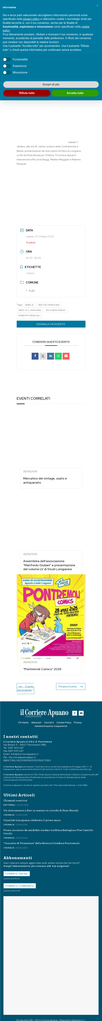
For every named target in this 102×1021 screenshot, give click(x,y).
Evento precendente (33, 686)
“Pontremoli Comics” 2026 (42, 669)
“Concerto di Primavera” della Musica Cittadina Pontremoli (41, 839)
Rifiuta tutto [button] (27, 93)
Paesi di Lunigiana (30, 310)
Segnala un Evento (50, 324)
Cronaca (8, 810)
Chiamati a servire (15, 796)
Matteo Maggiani (49, 305)
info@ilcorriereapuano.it (25, 750)
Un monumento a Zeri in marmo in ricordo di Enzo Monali (41, 806)
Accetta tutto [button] (75, 93)
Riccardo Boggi (56, 310)
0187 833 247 (16, 743)
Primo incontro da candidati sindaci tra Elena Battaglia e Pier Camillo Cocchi (48, 827)
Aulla (30, 291)
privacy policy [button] (31, 18)
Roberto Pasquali (30, 315)
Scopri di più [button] (51, 84)
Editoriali (9, 800)
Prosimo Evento (71, 686)
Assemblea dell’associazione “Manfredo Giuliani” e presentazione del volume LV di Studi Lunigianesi (49, 565)
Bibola (29, 305)
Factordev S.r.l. (78, 1016)
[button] (97, 5)
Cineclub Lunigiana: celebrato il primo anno (32, 816)
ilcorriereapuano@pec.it (22, 753)
